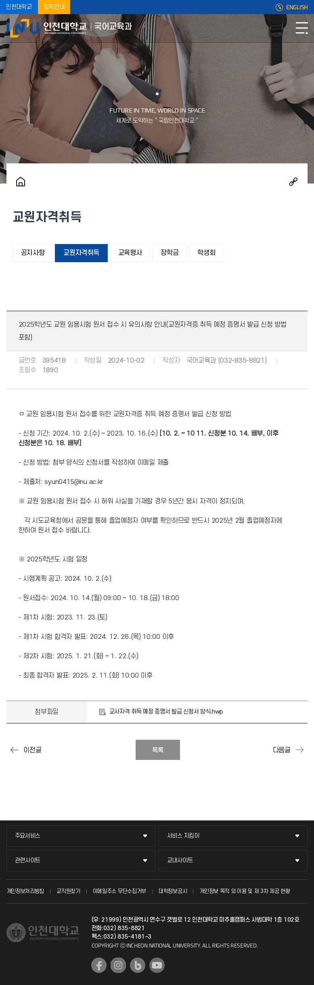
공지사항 (33, 253)
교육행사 (130, 253)
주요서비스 (28, 836)
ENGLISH (297, 7)
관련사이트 (28, 860)
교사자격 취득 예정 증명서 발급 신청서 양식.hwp (166, 711)
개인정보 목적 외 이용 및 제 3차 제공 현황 (244, 891)
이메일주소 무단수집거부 (119, 891)
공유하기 (293, 181)
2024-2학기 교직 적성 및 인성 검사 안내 (299, 750)
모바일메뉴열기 (302, 28)
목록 (157, 750)
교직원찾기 (68, 891)
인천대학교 (19, 7)
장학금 (169, 253)
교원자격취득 (81, 253)
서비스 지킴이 (183, 836)
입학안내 (54, 7)
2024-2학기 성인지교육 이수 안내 (14, 750)
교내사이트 (180, 860)
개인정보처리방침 (25, 891)
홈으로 (20, 181)
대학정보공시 (173, 891)
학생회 (206, 253)
